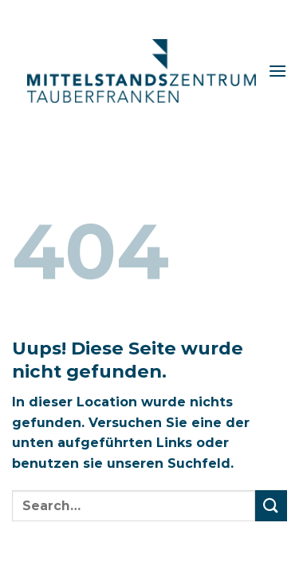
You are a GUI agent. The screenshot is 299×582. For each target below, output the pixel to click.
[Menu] (277, 70)
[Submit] (271, 505)
